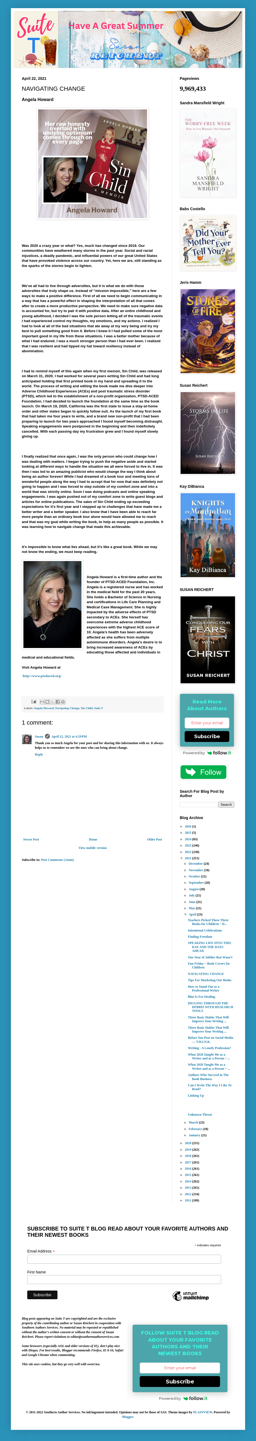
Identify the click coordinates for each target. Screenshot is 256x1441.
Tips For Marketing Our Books (209, 980)
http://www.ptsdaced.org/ (41, 676)
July (192, 895)
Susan (39, 736)
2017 (188, 1162)
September (197, 883)
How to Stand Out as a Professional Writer (204, 988)
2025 (188, 833)
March (194, 1122)
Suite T (98, 708)
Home (93, 839)
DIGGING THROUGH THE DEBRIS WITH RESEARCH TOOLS (210, 1007)
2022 (188, 852)
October (195, 876)
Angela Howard (44, 708)
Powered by (207, 753)
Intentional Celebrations (205, 930)
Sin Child (87, 708)
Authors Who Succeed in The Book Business (208, 1077)
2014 (188, 1181)
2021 (188, 858)
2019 (188, 1149)
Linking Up (196, 1095)
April (193, 914)
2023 (188, 845)
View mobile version (92, 848)
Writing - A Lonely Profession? (209, 1048)
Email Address (41, 1251)
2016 (188, 1169)
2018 (188, 1156)
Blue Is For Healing (201, 997)
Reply (39, 754)
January (195, 1135)
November (196, 870)
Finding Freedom (200, 937)
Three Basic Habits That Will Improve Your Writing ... (208, 1019)
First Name (36, 1272)
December (196, 864)
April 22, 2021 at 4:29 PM (69, 736)
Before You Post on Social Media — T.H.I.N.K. (210, 1039)
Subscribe (207, 737)
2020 (188, 1143)
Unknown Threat (200, 1114)
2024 (188, 839)
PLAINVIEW (202, 1412)
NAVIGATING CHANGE (206, 974)
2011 (188, 1200)
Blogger (127, 1417)
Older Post (154, 839)
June (192, 902)
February (196, 1129)
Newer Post (31, 839)
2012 (188, 1194)
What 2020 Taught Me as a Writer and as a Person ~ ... (209, 1056)
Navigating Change (67, 708)
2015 (188, 1175)
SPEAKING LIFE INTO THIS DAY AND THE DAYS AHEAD (209, 947)
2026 (188, 826)
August (194, 889)
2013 (188, 1188)
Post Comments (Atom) (57, 860)
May (192, 908)
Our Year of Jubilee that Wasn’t (210, 957)
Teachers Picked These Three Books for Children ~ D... (208, 922)
